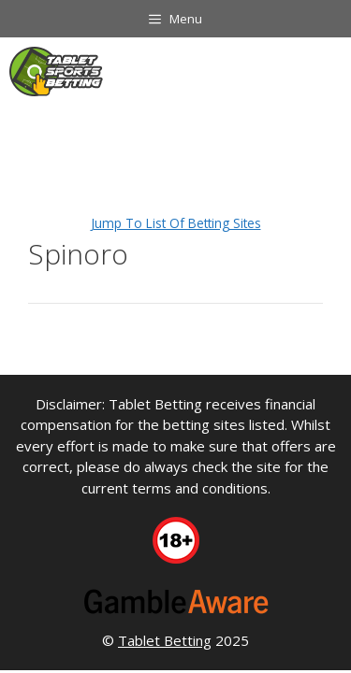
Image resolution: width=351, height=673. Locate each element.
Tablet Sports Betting (71, 124)
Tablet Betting (165, 640)
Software (175, 124)
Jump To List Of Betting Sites (176, 223)
